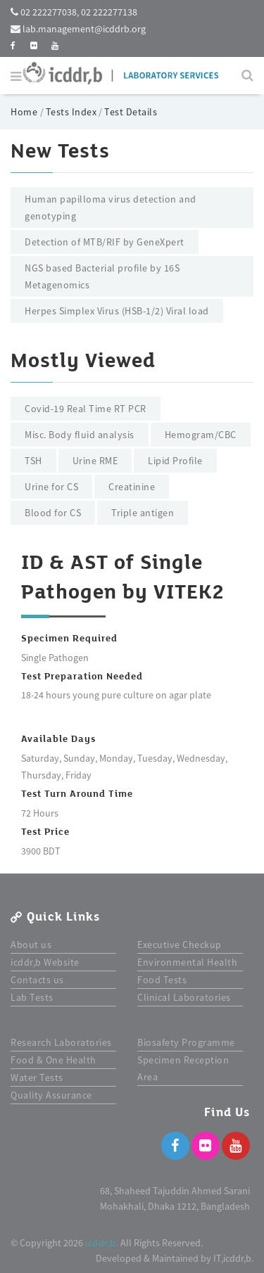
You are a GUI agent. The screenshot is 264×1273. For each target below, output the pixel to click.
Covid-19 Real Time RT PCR (85, 408)
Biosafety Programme (186, 1042)
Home (25, 111)
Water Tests (37, 1077)
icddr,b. (101, 1242)
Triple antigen (142, 512)
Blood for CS (53, 512)
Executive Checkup (179, 944)
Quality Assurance (51, 1095)
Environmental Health (187, 962)
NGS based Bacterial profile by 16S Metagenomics (102, 276)
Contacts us (37, 979)
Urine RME (95, 460)
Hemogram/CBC (201, 434)
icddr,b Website (45, 962)
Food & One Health (53, 1060)
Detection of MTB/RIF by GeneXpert (104, 242)
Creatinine (131, 486)
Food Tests (162, 979)
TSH (33, 460)
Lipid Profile (175, 460)
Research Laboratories (61, 1042)
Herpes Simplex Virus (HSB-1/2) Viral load (117, 311)
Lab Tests (32, 997)
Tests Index (71, 111)
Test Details (130, 111)
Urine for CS (51, 486)
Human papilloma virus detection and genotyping (110, 207)
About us (31, 944)
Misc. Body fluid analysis (79, 434)
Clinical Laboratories (184, 997)
